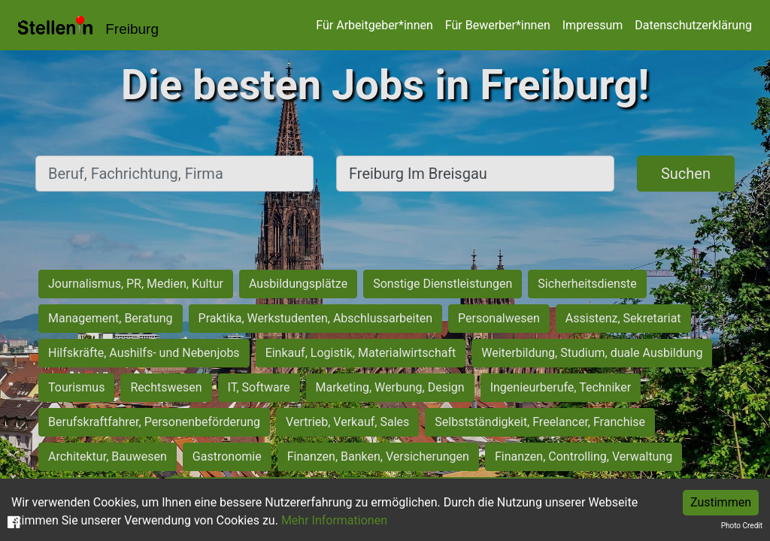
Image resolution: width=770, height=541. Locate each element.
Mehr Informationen (334, 520)
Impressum (592, 25)
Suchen (686, 174)
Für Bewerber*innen (497, 25)
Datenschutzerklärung (693, 25)
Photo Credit (741, 525)
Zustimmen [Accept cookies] (720, 502)
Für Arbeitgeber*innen (374, 25)
